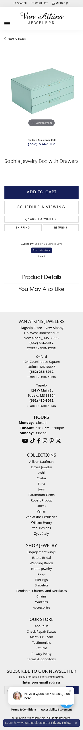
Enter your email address (41, 682)
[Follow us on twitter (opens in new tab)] (58, 441)
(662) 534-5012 (41, 144)
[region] (41, 91)
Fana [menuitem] (41, 484)
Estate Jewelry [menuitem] (41, 569)
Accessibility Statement (56, 709)
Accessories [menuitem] (41, 607)
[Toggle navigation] (7, 21)
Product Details (41, 277)
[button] (20, 3)
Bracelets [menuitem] (41, 585)
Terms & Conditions (24, 709)
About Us (41, 626)
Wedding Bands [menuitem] (41, 563)
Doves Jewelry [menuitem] (41, 467)
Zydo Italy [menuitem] (41, 533)
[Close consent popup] (76, 723)
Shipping (23, 228)
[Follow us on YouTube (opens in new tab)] (25, 441)
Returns (60, 228)
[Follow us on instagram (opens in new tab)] (45, 441)
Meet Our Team (41, 637)
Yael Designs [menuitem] (41, 528)
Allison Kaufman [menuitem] (41, 461)
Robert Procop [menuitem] (41, 500)
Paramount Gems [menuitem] (41, 495)
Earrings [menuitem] (41, 580)
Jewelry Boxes (17, 38)
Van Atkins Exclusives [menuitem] (41, 517)
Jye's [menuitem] (41, 489)
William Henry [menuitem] (41, 522)
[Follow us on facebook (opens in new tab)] (39, 441)
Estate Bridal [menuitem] (41, 557)
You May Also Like (41, 289)
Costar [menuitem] (41, 478)
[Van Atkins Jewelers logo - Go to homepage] (41, 18)
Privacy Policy (41, 653)
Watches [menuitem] (41, 602)
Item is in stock (41, 250)
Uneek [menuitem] (41, 506)
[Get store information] (41, 348)
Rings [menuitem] (41, 574)
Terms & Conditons (41, 659)
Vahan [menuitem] (41, 511)
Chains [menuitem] (42, 596)
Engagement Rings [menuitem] (41, 552)
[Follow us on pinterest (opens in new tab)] (52, 441)
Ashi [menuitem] (41, 473)
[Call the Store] (41, 343)
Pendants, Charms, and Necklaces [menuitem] (41, 591)
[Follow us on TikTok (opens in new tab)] (32, 441)
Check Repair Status (41, 631)
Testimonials (41, 642)
